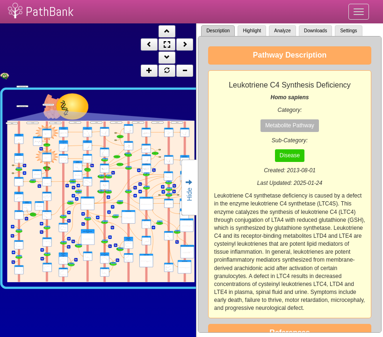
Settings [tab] (348, 30)
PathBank (49, 11)
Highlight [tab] (252, 30)
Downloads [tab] (315, 30)
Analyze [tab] (282, 30)
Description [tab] (218, 30)
